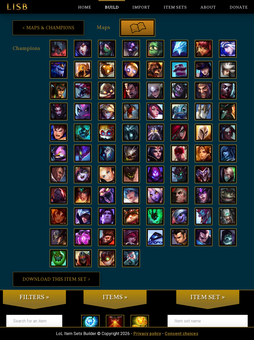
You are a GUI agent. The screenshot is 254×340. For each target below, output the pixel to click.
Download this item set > (56, 279)
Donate (239, 7)
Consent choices (181, 333)
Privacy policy (147, 333)
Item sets (175, 7)
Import (141, 7)
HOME (84, 7)
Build (112, 7)
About (208, 7)
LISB (17, 7)
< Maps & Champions (48, 27)
